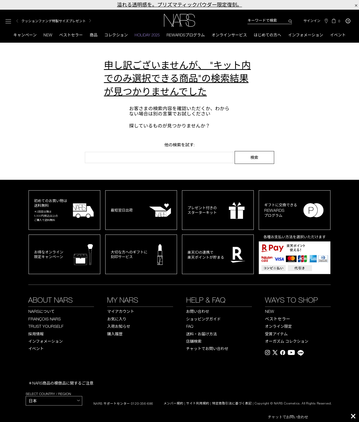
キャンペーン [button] (25, 34)
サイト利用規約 (197, 403)
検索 (254, 157)
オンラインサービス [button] (229, 34)
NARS (41, 311)
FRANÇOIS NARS (44, 318)
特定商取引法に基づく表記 (232, 403)
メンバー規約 (174, 403)
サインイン (311, 21)
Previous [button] (17, 21)
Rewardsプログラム (186, 34)
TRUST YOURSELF (46, 326)
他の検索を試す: (179, 144)
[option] (70, 21)
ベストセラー (71, 34)
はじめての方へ (267, 34)
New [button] (47, 34)
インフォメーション (305, 34)
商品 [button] (93, 34)
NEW (269, 311)
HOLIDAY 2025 (147, 34)
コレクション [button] (116, 34)
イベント (338, 34)
